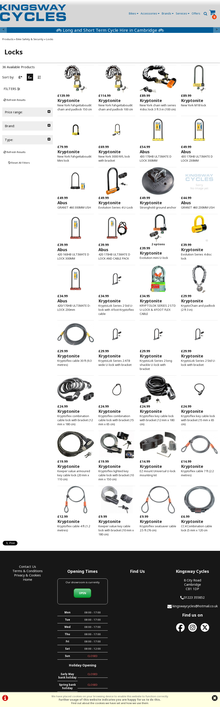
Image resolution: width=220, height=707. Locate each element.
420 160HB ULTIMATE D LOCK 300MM (73, 256)
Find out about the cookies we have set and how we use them (109, 703)
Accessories (150, 13)
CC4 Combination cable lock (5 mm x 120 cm (196, 528)
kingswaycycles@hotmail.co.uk (195, 606)
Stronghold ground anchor (158, 207)
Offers (196, 13)
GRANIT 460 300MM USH (74, 207)
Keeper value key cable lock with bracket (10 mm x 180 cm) (116, 530)
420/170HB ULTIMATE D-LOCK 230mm (74, 308)
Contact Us (27, 566)
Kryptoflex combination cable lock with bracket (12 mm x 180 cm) (75, 420)
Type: (27, 140)
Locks (49, 39)
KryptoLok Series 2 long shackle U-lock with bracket (156, 365)
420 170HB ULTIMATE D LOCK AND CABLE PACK (114, 256)
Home (27, 579)
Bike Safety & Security (29, 39)
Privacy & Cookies (27, 575)
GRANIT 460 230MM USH (198, 207)
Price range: (27, 112)
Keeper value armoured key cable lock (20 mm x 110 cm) (73, 475)
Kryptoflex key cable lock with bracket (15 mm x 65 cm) (198, 420)
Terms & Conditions (27, 571)
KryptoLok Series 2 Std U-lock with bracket (198, 363)
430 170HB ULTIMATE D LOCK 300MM (155, 158)
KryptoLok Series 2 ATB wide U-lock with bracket (115, 363)
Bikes (133, 13)
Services (182, 13)
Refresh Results (14, 100)
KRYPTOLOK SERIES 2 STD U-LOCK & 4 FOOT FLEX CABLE (158, 310)
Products (7, 39)
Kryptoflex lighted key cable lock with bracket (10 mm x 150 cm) (116, 475)
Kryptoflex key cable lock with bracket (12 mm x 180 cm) (157, 420)
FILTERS (12, 89)
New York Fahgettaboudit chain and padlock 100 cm (115, 107)
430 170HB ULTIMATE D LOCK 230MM (197, 158)
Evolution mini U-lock (154, 258)
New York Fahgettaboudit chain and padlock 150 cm (74, 107)
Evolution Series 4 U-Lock (115, 207)
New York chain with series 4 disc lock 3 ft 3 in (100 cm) (158, 107)
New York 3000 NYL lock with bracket (114, 158)
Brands (168, 13)
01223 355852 (194, 597)
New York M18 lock (193, 105)
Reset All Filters (19, 162)
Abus (145, 151)
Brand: (27, 126)
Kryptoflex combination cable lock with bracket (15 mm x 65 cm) (116, 420)
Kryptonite (68, 100)
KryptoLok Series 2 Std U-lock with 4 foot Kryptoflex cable (116, 310)
